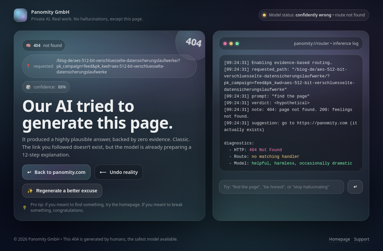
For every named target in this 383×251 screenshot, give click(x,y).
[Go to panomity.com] (78, 15)
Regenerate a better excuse (62, 190)
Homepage (339, 239)
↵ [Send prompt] (355, 186)
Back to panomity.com (56, 172)
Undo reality (119, 172)
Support (361, 239)
